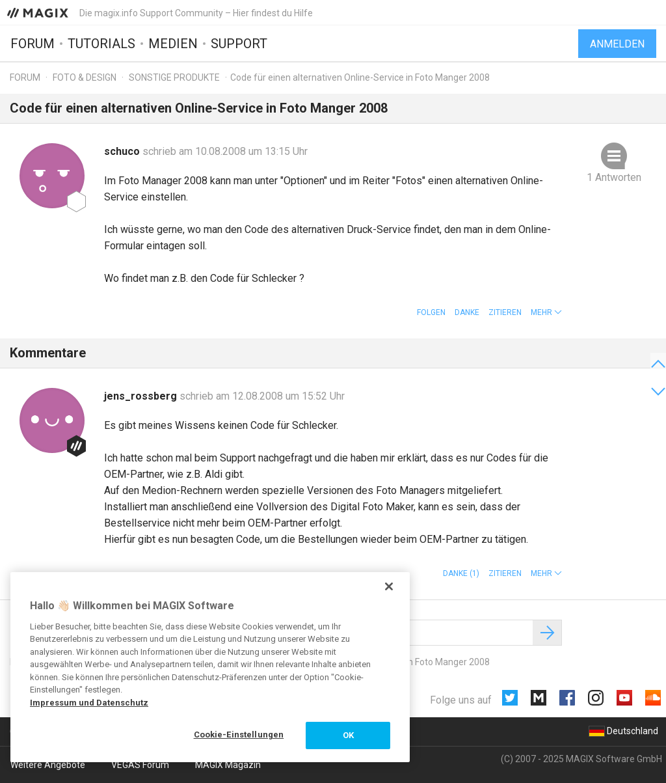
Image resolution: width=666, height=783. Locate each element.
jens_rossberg (142, 396)
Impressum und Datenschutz (89, 702)
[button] (546, 312)
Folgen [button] (431, 312)
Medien (173, 43)
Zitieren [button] (505, 312)
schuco (123, 151)
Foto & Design (84, 77)
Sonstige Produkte (174, 77)
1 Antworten (614, 177)
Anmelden (617, 44)
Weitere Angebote (47, 765)
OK (348, 735)
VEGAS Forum (140, 765)
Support (239, 43)
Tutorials (101, 43)
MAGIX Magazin (228, 765)
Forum (32, 43)
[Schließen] (389, 586)
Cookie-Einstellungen (239, 734)
